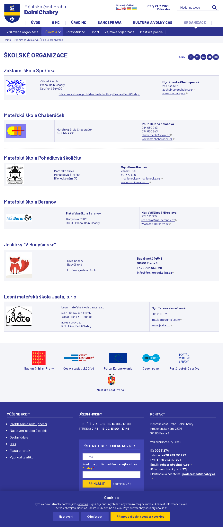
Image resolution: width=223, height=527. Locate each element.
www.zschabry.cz (175, 93)
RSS (13, 444)
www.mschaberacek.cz (158, 139)
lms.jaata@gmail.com (167, 319)
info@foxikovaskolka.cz (155, 272)
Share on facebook (191, 57)
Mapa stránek (20, 450)
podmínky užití (122, 483)
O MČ (56, 22)
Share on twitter (197, 57)
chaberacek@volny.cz (157, 135)
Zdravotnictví (75, 32)
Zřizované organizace (23, 32)
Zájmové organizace (119, 32)
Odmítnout (95, 516)
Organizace (195, 22)
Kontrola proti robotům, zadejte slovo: (110, 466)
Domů (7, 39)
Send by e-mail (210, 57)
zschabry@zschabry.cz (178, 89)
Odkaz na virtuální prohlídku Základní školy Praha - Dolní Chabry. (99, 94)
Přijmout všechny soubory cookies (140, 516)
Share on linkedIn (203, 57)
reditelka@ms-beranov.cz (159, 220)
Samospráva (109, 22)
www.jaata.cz (162, 325)
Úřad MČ (78, 22)
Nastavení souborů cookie (29, 430)
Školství (51, 33)
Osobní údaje (19, 437)
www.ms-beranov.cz (156, 223)
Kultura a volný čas (152, 22)
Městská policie (151, 32)
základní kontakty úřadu (165, 442)
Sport (95, 32)
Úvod (35, 22)
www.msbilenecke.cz (136, 182)
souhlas (83, 504)
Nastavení (66, 516)
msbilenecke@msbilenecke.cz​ (142, 178)
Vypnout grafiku (21, 457)
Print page (216, 57)
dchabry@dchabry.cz (175, 464)
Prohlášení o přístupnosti (28, 424)
